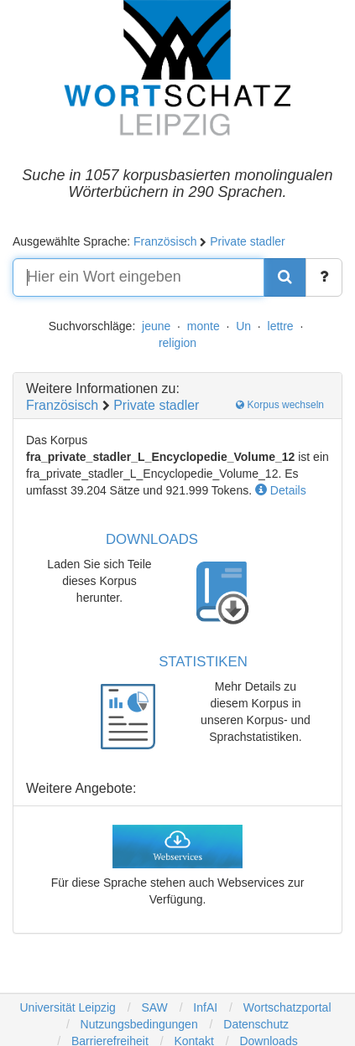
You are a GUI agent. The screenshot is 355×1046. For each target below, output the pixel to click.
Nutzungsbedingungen (139, 1024)
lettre (281, 326)
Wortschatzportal (286, 1007)
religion (177, 343)
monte (203, 326)
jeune (156, 326)
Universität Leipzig (67, 1007)
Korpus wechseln (280, 404)
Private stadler (247, 241)
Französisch (164, 241)
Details (280, 490)
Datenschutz (256, 1024)
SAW (153, 1007)
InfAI (203, 1007)
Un (243, 326)
